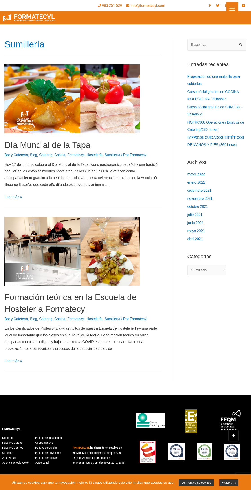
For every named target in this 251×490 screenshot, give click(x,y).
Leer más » (13, 197)
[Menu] (232, 8)
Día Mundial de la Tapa (50, 145)
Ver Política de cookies (196, 482)
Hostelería (96, 155)
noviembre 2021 (200, 198)
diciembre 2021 (199, 190)
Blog (34, 155)
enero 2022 (196, 182)
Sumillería (115, 155)
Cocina (61, 155)
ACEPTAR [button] (229, 482)
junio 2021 (195, 223)
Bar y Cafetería (16, 155)
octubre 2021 (197, 206)
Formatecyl (77, 155)
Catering (46, 155)
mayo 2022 (196, 174)
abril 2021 (195, 239)
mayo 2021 (196, 231)
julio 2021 (195, 215)
